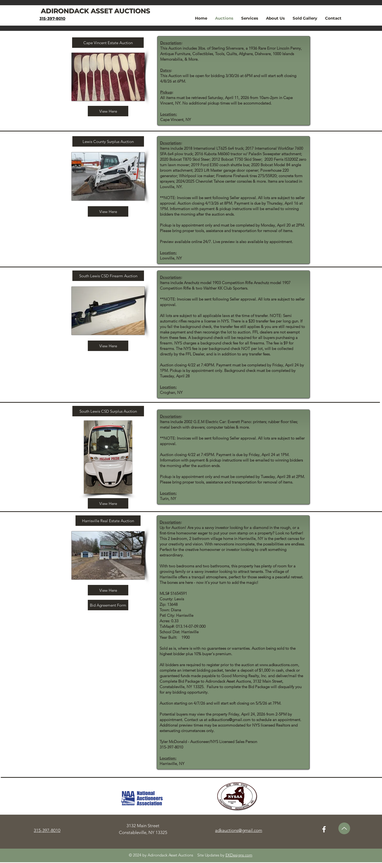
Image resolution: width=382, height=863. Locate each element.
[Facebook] (324, 829)
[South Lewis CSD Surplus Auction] (108, 411)
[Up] (344, 828)
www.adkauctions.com (278, 664)
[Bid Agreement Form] (108, 605)
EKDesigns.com (238, 855)
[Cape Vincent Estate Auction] (108, 42)
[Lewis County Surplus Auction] (108, 141)
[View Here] (108, 111)
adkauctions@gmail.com (229, 719)
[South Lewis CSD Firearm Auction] (108, 276)
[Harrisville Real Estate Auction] (108, 520)
